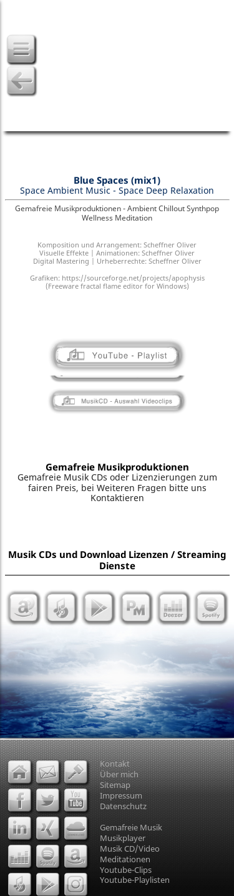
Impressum (121, 795)
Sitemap (115, 784)
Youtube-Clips (126, 869)
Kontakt (115, 763)
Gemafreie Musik (131, 827)
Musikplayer (122, 838)
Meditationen (125, 859)
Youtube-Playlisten (135, 879)
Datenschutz (123, 806)
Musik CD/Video (130, 848)
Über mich (119, 774)
